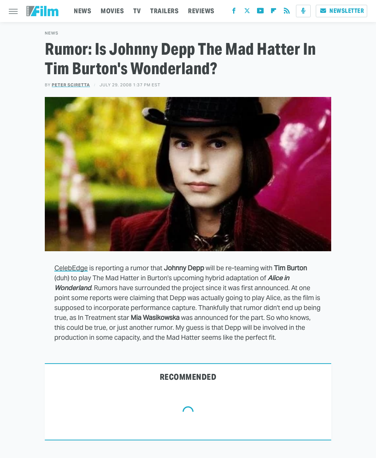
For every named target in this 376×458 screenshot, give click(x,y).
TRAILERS (164, 11)
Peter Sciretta (71, 84)
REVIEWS (201, 11)
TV (137, 11)
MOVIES (112, 11)
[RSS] (287, 12)
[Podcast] (303, 11)
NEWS (82, 11)
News (51, 33)
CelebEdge (71, 268)
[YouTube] (260, 12)
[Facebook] (234, 12)
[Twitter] (247, 12)
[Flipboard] (274, 12)
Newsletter (341, 11)
